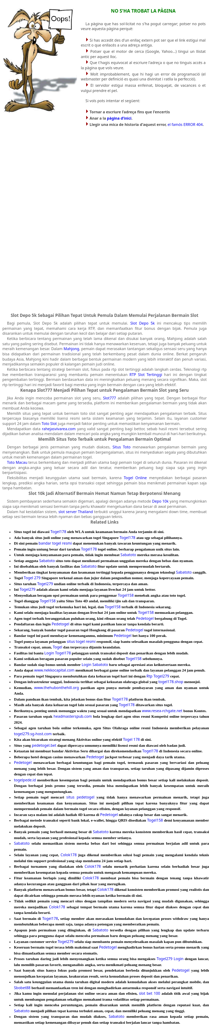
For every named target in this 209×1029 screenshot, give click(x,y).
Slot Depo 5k (142, 323)
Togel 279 (32, 577)
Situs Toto (121, 447)
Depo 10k (160, 501)
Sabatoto (128, 554)
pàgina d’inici (119, 118)
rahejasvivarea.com (59, 428)
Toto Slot (49, 423)
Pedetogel (145, 618)
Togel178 (58, 531)
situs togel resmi (81, 641)
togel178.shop (170, 681)
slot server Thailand (75, 511)
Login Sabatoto (95, 664)
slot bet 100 (149, 993)
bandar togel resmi (55, 543)
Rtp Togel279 (158, 676)
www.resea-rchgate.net (162, 710)
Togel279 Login (170, 958)
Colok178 (68, 854)
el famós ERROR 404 (185, 124)
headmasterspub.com (73, 716)
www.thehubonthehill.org (56, 687)
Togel (57, 647)
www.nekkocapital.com (54, 670)
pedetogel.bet (44, 745)
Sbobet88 (22, 987)
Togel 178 (131, 739)
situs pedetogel (80, 797)
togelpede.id (25, 780)
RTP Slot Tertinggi (145, 374)
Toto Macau (17, 462)
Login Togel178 (57, 653)
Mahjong (71, 348)
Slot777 (109, 398)
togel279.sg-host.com (33, 733)
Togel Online (135, 477)
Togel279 (45, 583)
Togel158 (126, 595)
